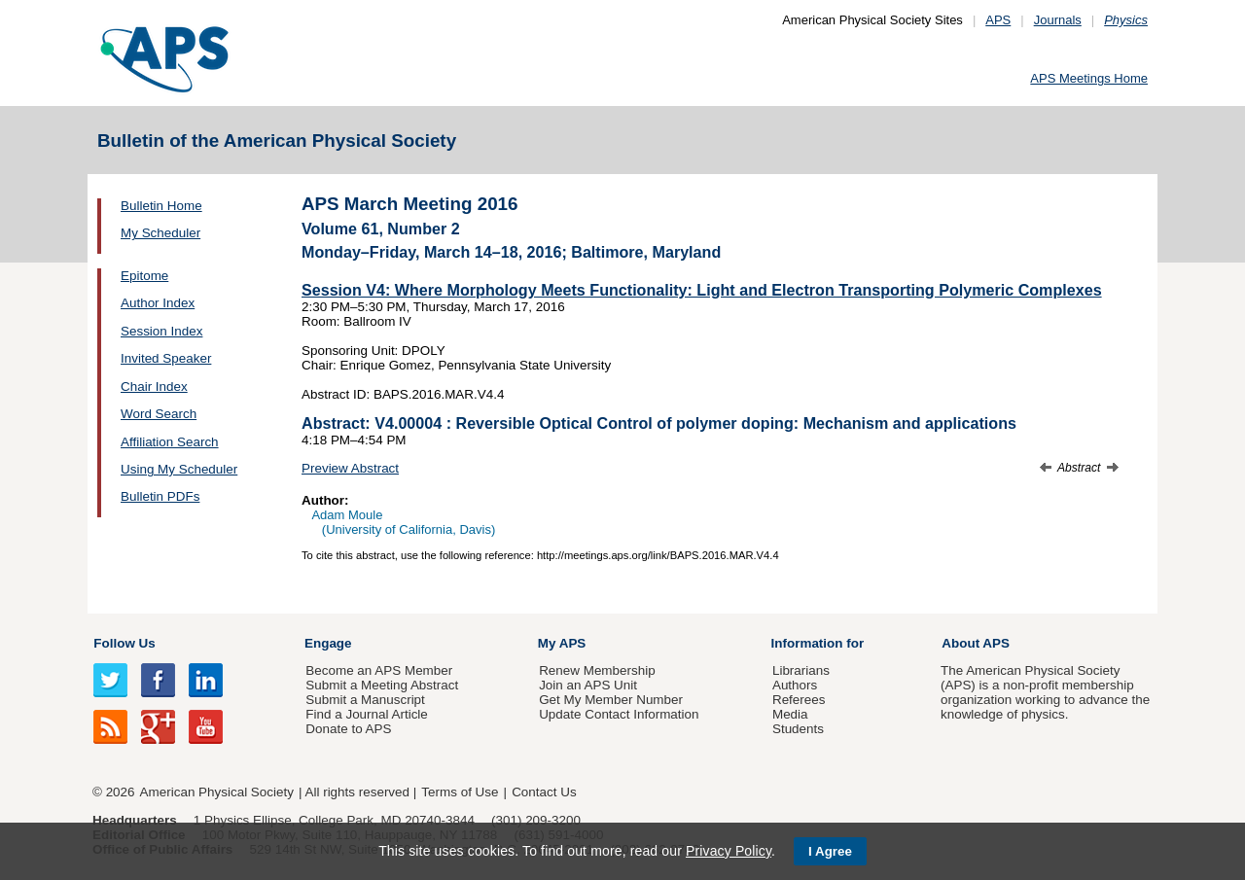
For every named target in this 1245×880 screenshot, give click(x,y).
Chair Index (154, 386)
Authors (794, 685)
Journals (1058, 20)
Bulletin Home (161, 205)
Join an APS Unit (588, 685)
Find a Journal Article (366, 714)
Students (798, 729)
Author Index (158, 303)
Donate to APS (348, 729)
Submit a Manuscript (364, 699)
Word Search (158, 413)
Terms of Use (459, 792)
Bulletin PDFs (160, 496)
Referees (799, 699)
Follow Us (124, 643)
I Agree (830, 851)
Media (790, 714)
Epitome (144, 275)
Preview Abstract (350, 468)
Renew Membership (597, 670)
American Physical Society (217, 792)
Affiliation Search (170, 442)
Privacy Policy (728, 851)
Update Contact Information (618, 714)
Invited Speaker (166, 358)
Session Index (161, 331)
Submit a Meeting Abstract (381, 685)
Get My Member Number (611, 699)
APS (998, 20)
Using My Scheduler (179, 469)
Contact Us (544, 792)
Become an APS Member (378, 670)
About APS (976, 643)
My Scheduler (160, 233)
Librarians (801, 670)
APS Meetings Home (1089, 78)
